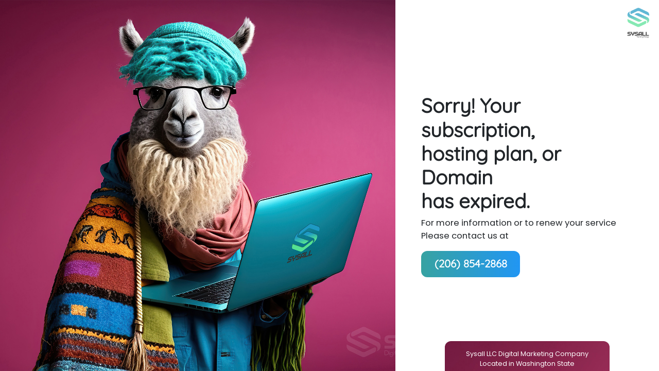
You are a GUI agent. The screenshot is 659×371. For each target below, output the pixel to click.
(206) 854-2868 (471, 263)
